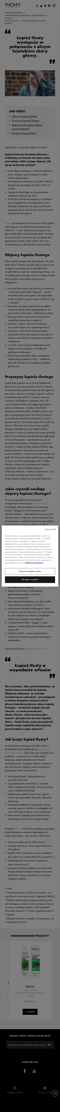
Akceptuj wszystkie (30, 579)
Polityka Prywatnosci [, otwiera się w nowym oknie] (34, 563)
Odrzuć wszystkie (50, 529)
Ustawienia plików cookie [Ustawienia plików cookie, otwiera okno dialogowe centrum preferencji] (30, 571)
